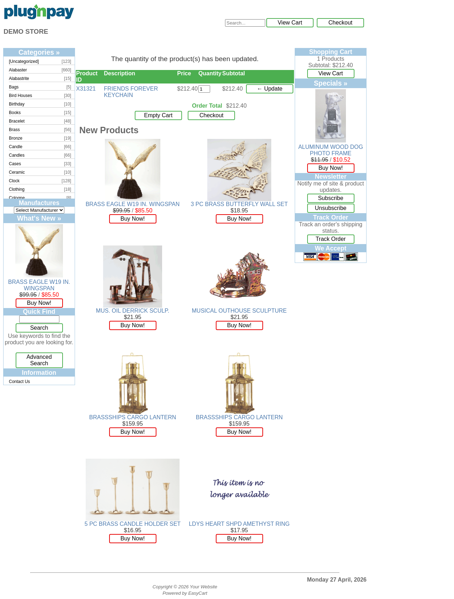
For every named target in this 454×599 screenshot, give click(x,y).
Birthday (17, 104)
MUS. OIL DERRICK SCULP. (132, 311)
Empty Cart (158, 115)
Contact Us (19, 381)
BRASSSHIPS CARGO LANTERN (132, 417)
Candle (15, 146)
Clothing (17, 189)
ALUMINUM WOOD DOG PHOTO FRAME (330, 150)
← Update (269, 89)
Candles (17, 155)
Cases (15, 163)
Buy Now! (39, 303)
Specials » (331, 83)
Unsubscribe (331, 208)
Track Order (331, 239)
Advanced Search (39, 360)
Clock (14, 180)
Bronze (15, 138)
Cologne (17, 197)
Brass (14, 129)
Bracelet (17, 121)
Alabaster (18, 70)
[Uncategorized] (24, 61)
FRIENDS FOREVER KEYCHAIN (131, 92)
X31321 (86, 89)
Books (15, 112)
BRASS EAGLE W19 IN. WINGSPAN (39, 285)
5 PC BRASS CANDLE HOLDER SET (133, 524)
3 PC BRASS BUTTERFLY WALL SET (239, 204)
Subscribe (330, 198)
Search (39, 328)
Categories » (39, 52)
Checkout (341, 23)
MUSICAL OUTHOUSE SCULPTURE (239, 311)
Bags (13, 87)
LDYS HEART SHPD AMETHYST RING (239, 524)
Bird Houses (20, 95)
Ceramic (17, 172)
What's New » (39, 218)
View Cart (290, 23)
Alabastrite (19, 78)
